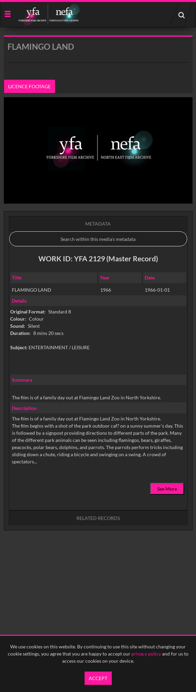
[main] (98, 300)
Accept (98, 678)
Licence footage (29, 86)
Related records (98, 518)
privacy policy (146, 654)
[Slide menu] (7, 13)
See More (167, 489)
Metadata (98, 224)
